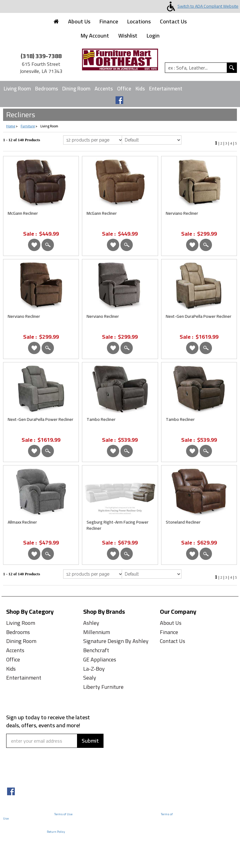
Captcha (18, 752)
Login (153, 35)
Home (10, 126)
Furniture (28, 126)
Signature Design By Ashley (115, 641)
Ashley (91, 623)
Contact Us (173, 21)
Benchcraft (96, 650)
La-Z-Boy (94, 669)
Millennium (96, 632)
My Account (95, 35)
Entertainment (165, 89)
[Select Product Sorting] (152, 140)
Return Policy (56, 832)
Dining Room (76, 89)
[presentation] (44, 769)
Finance (109, 21)
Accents (104, 89)
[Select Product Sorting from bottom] (152, 574)
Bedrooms (46, 89)
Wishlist (127, 35)
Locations (139, 21)
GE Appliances (99, 659)
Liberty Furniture (103, 687)
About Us (79, 21)
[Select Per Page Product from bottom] (93, 574)
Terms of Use (63, 814)
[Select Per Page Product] (93, 140)
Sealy (89, 677)
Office (124, 89)
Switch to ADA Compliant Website (201, 6)
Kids (140, 89)
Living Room (17, 89)
